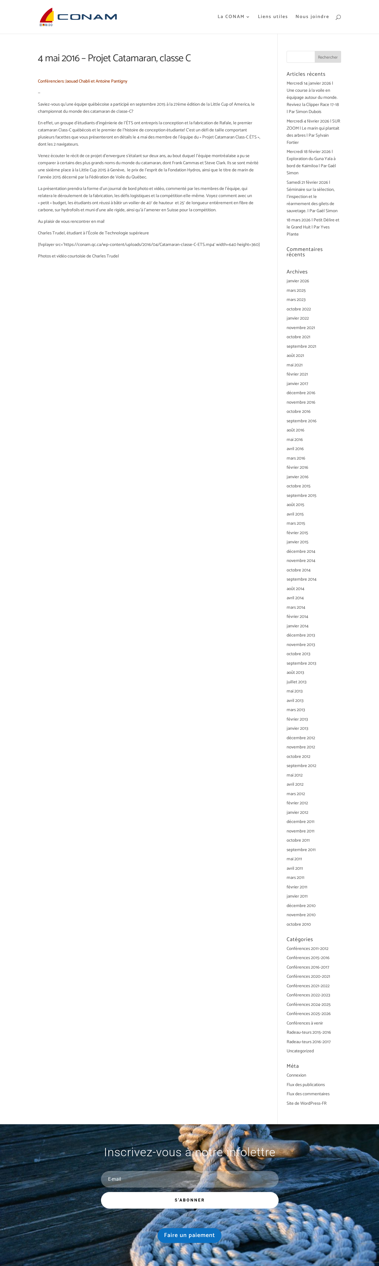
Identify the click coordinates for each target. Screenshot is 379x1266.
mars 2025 (296, 290)
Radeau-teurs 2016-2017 (309, 1042)
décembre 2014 (301, 551)
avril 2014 (295, 598)
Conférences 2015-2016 (308, 957)
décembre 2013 (301, 635)
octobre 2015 (299, 486)
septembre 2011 (301, 849)
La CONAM (231, 18)
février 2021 (297, 374)
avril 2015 (295, 514)
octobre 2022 (299, 309)
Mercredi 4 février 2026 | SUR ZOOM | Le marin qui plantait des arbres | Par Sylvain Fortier (313, 131)
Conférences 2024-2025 (309, 1004)
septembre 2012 (301, 765)
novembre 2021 (301, 327)
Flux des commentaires (308, 1094)
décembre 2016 (301, 393)
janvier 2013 (297, 728)
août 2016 (295, 430)
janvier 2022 (298, 318)
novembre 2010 (301, 915)
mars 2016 (296, 458)
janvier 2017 (297, 383)
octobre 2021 (298, 337)
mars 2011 (295, 877)
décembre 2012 (301, 738)
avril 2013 (295, 700)
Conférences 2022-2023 (308, 995)
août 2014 (295, 588)
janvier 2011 (297, 896)
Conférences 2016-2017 (308, 967)
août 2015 (295, 504)
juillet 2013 (296, 682)
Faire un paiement (189, 1235)
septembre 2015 (302, 495)
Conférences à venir (305, 1023)
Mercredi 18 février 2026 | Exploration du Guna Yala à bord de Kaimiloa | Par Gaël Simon (311, 162)
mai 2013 (295, 691)
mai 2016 (295, 439)
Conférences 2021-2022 (308, 986)
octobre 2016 (299, 411)
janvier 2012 (297, 812)
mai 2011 (294, 859)
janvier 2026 (298, 281)
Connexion (296, 1075)
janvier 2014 (298, 626)
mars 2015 (296, 523)
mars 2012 (296, 794)
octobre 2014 (299, 570)
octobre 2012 (298, 756)
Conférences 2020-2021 (308, 976)
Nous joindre (312, 18)
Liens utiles (273, 18)
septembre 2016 (302, 421)
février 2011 (297, 887)
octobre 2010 (299, 924)
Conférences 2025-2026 (309, 1013)
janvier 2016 (298, 477)
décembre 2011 (300, 821)
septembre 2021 (301, 346)
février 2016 (297, 467)
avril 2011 (295, 868)
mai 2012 (295, 775)
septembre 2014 (302, 579)
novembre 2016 (301, 402)
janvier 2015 (298, 542)
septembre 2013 (301, 663)
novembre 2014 (301, 560)
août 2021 (295, 355)
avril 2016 (295, 448)
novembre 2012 (301, 747)
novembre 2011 (300, 831)
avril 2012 (295, 784)
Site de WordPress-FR (307, 1103)
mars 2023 (296, 299)
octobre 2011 (298, 840)
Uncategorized (300, 1051)
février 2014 (297, 616)
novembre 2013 (301, 644)
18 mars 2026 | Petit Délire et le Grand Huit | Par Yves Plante (313, 227)
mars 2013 (296, 709)
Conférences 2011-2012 (307, 948)
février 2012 (297, 803)
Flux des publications (306, 1084)
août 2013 (295, 672)
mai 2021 (295, 365)
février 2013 (297, 719)
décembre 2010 (301, 905)
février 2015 (297, 533)
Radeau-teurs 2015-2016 (309, 1032)
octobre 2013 (298, 654)
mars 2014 (296, 607)
